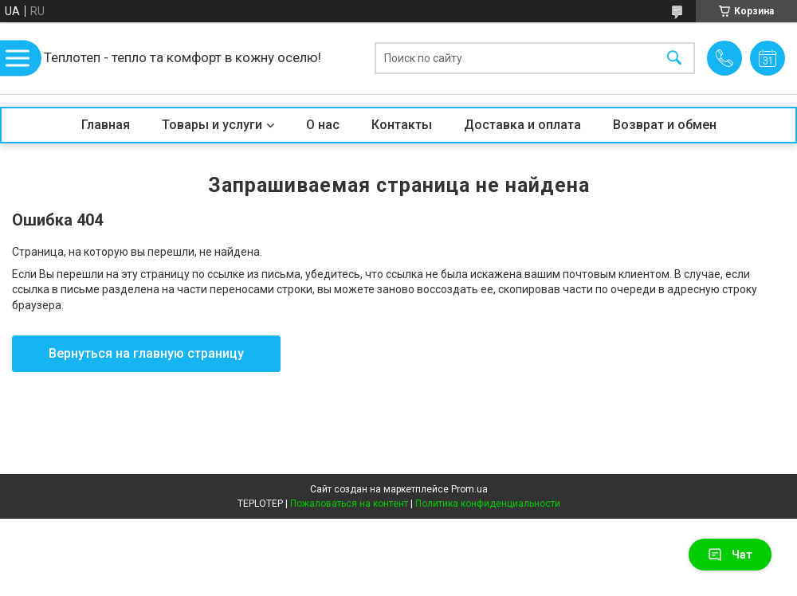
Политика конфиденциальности (487, 503)
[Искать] (674, 58)
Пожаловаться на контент (349, 503)
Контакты (401, 124)
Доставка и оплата (522, 124)
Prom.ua (469, 489)
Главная (105, 124)
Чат (730, 554)
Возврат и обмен (665, 124)
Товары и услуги (212, 124)
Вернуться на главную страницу (146, 353)
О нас (323, 124)
